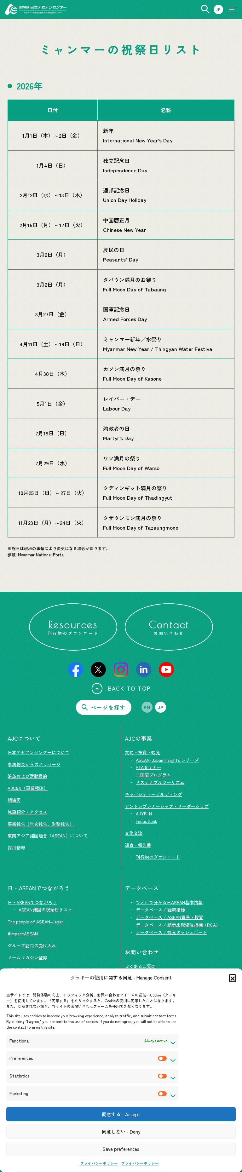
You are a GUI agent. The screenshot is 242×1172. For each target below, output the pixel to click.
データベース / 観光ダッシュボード (171, 932)
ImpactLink (146, 821)
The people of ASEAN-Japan (36, 921)
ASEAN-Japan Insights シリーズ (167, 760)
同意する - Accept (121, 1114)
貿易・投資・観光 (142, 752)
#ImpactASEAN (23, 933)
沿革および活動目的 (27, 776)
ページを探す (104, 707)
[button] (232, 977)
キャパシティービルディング (153, 794)
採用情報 (16, 847)
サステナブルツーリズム (160, 782)
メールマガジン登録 (27, 957)
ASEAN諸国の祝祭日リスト (45, 909)
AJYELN (144, 813)
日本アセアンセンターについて (38, 752)
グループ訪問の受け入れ (32, 945)
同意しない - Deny (121, 1131)
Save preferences (121, 1149)
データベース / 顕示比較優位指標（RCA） (178, 925)
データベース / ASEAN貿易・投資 (169, 917)
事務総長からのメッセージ (34, 764)
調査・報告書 (138, 845)
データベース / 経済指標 (160, 909)
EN (147, 707)
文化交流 (133, 833)
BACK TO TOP (121, 688)
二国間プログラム (153, 775)
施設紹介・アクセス (27, 812)
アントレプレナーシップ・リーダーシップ (167, 806)
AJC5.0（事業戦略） (28, 788)
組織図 (14, 800)
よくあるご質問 (140, 966)
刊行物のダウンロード (158, 857)
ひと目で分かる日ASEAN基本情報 (169, 902)
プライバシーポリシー (99, 1163)
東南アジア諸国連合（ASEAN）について (48, 835)
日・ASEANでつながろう (32, 902)
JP (161, 707)
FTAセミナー (148, 767)
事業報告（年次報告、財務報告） (41, 824)
